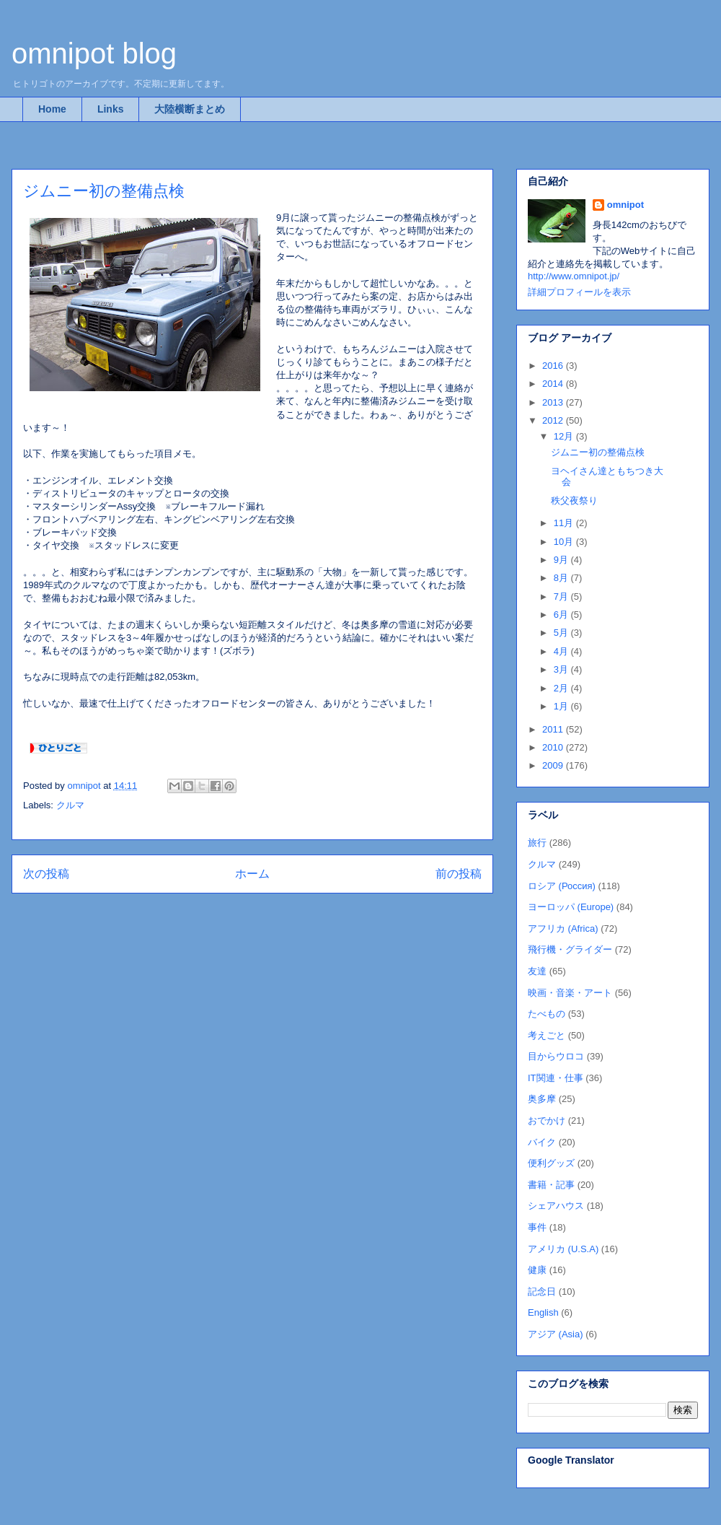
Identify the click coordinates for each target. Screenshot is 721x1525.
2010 (554, 747)
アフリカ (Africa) (563, 928)
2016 (554, 365)
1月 (562, 706)
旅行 (537, 842)
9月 (562, 559)
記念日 (542, 1291)
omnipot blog (94, 53)
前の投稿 (458, 874)
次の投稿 (46, 874)
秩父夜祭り (574, 500)
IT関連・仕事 (555, 1077)
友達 (537, 971)
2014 (554, 383)
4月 (562, 651)
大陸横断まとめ (189, 109)
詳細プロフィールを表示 (579, 292)
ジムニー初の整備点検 (598, 452)
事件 (537, 1227)
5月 (562, 632)
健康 (537, 1269)
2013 (554, 402)
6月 (562, 614)
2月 (562, 688)
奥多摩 (542, 1098)
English (543, 1312)
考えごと (546, 1035)
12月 (565, 436)
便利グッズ (551, 1163)
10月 (565, 541)
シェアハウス (556, 1205)
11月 (565, 522)
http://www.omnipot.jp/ (573, 276)
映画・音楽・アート (570, 992)
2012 (554, 420)
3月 (562, 669)
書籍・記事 (551, 1184)
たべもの (546, 1013)
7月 (562, 596)
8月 (562, 577)
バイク (542, 1142)
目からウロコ (556, 1056)
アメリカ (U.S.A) (563, 1249)
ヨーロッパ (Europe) (571, 906)
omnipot (625, 204)
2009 (554, 765)
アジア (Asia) (555, 1334)
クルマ (70, 805)
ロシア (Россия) (562, 886)
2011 (554, 729)
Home (52, 109)
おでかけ (546, 1120)
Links (110, 109)
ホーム (252, 874)
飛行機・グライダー (570, 949)
